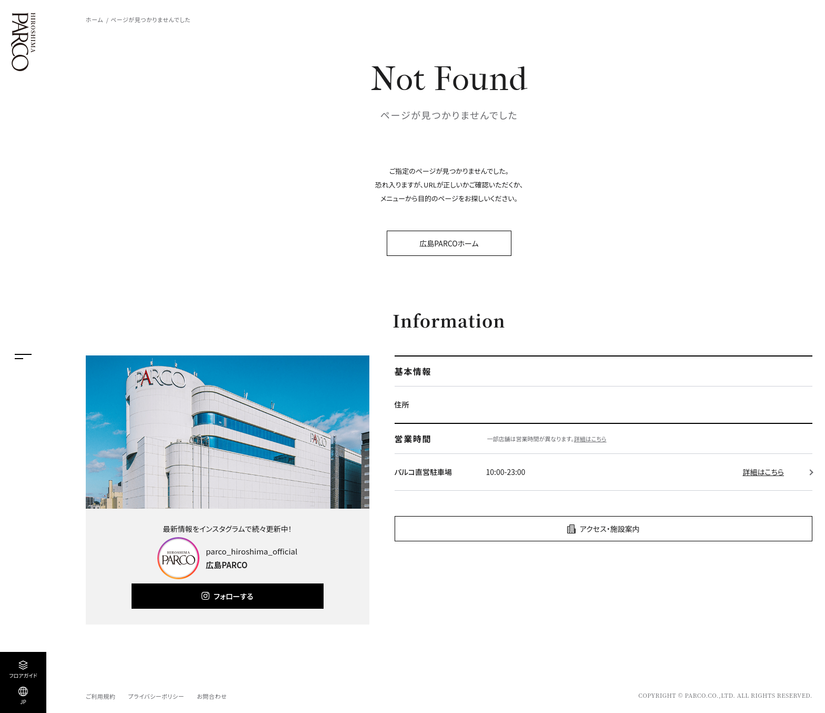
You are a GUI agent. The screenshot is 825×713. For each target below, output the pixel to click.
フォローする (233, 596)
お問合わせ (212, 696)
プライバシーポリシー (156, 696)
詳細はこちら (590, 438)
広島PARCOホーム (448, 243)
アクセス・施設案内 (610, 528)
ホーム (94, 19)
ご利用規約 (100, 696)
